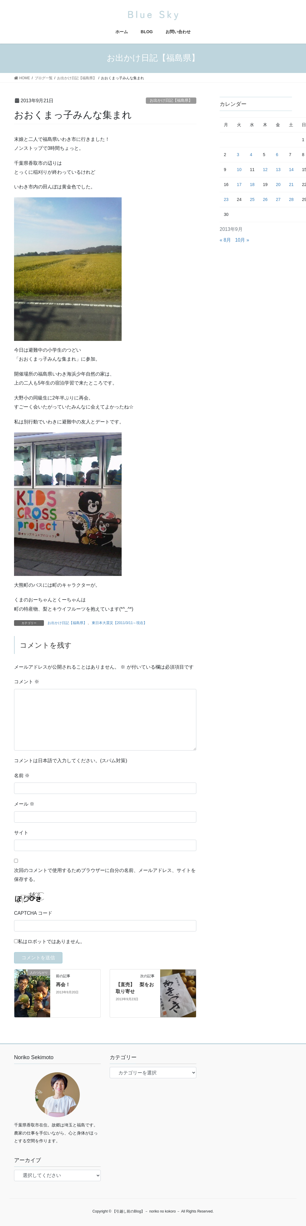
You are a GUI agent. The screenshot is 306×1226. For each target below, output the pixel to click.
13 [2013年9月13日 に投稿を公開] (278, 169)
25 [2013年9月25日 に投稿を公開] (252, 199)
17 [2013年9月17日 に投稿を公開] (239, 184)
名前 (22, 775)
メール (24, 803)
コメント (26, 681)
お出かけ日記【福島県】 (171, 100)
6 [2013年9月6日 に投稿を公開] (277, 154)
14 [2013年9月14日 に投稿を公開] (291, 169)
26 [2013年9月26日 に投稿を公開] (265, 199)
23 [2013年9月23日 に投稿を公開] (226, 199)
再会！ (63, 984)
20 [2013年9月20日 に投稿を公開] (278, 184)
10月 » (242, 240)
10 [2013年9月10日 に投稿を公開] (239, 169)
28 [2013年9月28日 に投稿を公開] (291, 199)
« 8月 (225, 240)
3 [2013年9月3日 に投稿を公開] (238, 154)
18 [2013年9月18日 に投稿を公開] (252, 184)
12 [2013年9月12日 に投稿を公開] (265, 169)
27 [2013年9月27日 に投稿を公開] (278, 199)
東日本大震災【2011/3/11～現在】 (119, 623)
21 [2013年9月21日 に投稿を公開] (291, 184)
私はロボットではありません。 (51, 941)
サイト (21, 832)
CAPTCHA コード (33, 913)
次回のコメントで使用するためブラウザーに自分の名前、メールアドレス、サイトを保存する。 (105, 875)
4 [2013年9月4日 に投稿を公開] (251, 154)
